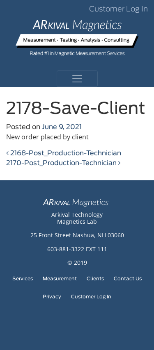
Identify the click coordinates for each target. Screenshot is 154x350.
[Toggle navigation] (77, 78)
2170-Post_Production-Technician (63, 163)
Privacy (52, 296)
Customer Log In (118, 9)
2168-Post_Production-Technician (63, 153)
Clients (95, 278)
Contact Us (128, 278)
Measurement (60, 278)
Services (22, 278)
